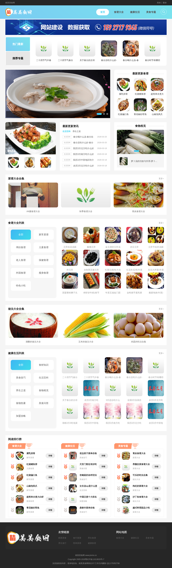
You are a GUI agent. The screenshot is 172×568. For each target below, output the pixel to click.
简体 (159, 3)
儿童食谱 (44, 247)
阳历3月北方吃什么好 (83, 148)
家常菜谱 (44, 234)
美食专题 (150, 538)
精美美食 (62, 538)
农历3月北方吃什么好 (83, 166)
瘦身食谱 (44, 273)
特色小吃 (21, 285)
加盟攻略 (21, 416)
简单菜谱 (77, 543)
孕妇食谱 (21, 247)
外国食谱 (21, 273)
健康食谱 (92, 543)
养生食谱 (92, 538)
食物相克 (44, 390)
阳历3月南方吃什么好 (83, 154)
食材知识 (44, 365)
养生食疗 (62, 543)
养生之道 (21, 390)
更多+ (161, 178)
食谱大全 (120, 538)
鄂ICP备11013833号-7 (94, 559)
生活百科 (44, 377)
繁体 (165, 3)
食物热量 (21, 403)
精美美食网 (10, 3)
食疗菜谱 (77, 538)
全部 (20, 234)
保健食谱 (44, 260)
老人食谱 (21, 260)
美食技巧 (21, 377)
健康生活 (135, 538)
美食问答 (44, 403)
